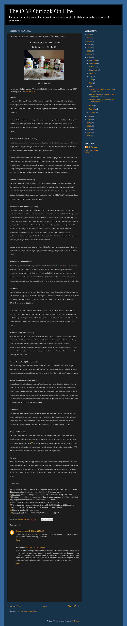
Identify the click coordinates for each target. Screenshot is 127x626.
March (91, 106)
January (92, 112)
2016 (89, 123)
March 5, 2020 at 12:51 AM (34, 531)
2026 (89, 35)
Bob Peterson (92, 147)
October (92, 67)
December (93, 60)
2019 (89, 57)
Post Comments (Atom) (28, 611)
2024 (89, 41)
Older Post (73, 606)
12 (11, 513)
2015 (89, 126)
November (93, 63)
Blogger (77, 621)
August (92, 73)
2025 (89, 38)
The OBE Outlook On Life (41, 11)
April (91, 86)
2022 (89, 48)
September (93, 70)
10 (11, 507)
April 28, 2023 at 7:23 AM (35, 547)
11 (11, 510)
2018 (89, 116)
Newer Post (16, 606)
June (91, 80)
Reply (18, 540)
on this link (30, 92)
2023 (89, 44)
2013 (89, 133)
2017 (89, 120)
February (92, 109)
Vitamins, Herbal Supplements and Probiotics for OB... (102, 95)
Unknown (19, 531)
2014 (89, 129)
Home (45, 606)
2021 (89, 51)
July (91, 76)
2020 (89, 54)
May (91, 83)
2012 (89, 136)
